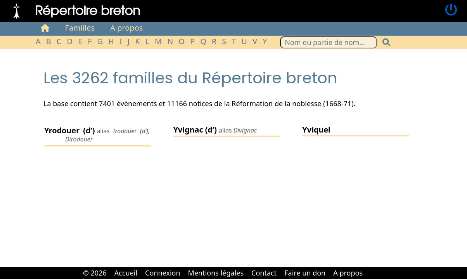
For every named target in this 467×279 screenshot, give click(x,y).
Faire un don (304, 272)
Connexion (162, 272)
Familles (80, 27)
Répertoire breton (87, 10)
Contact (264, 272)
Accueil (125, 272)
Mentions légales (216, 272)
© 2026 (95, 272)
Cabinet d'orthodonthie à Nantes (372, 267)
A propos (126, 27)
